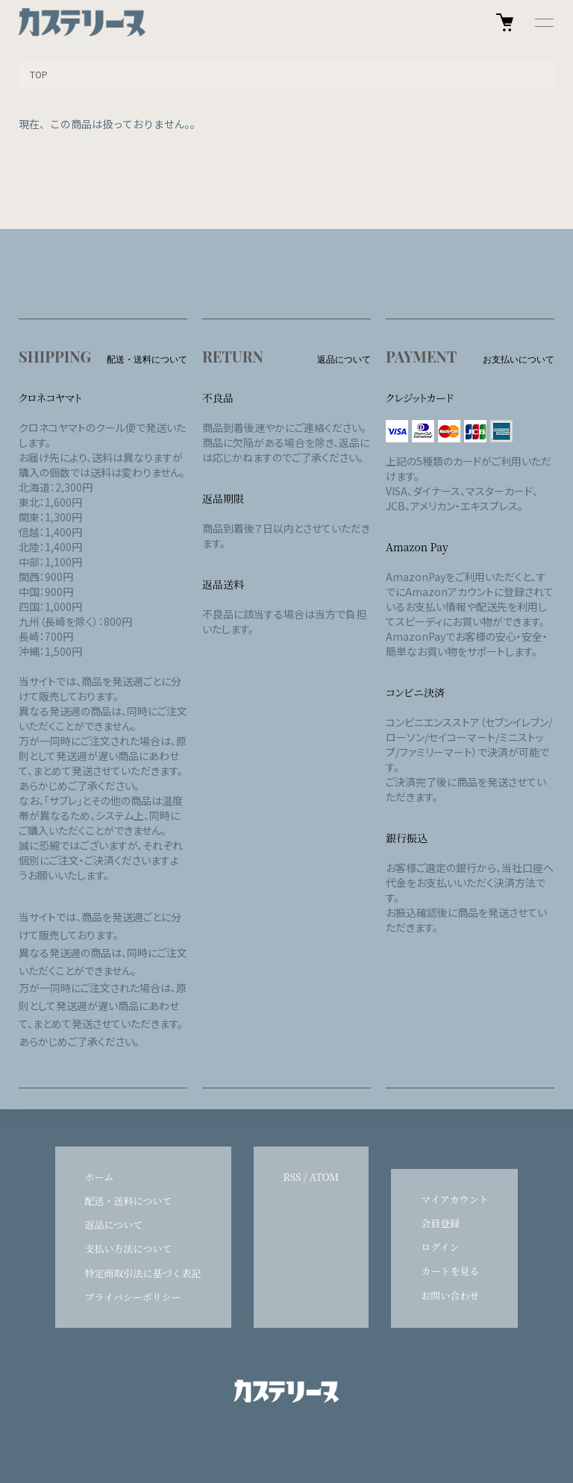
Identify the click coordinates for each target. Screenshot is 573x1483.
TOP (39, 74)
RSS (292, 1177)
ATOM (324, 1177)
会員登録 (440, 1223)
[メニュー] (543, 22)
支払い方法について (128, 1248)
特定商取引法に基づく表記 (143, 1273)
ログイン (440, 1247)
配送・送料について (128, 1201)
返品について (114, 1224)
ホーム (99, 1177)
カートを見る (450, 1271)
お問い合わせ (450, 1295)
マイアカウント (454, 1199)
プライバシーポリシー (133, 1297)
